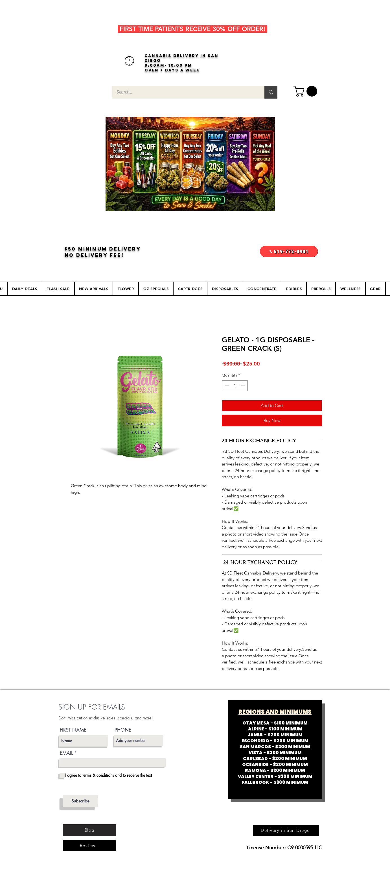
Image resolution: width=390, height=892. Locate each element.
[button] (306, 91)
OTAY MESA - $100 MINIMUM (275, 723)
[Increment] (243, 386)
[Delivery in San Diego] (286, 830)
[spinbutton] (235, 386)
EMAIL (66, 753)
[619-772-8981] (289, 251)
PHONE (123, 730)
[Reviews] (89, 845)
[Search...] (184, 92)
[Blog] (89, 830)
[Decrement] (226, 386)
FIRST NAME (73, 730)
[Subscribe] (80, 801)
